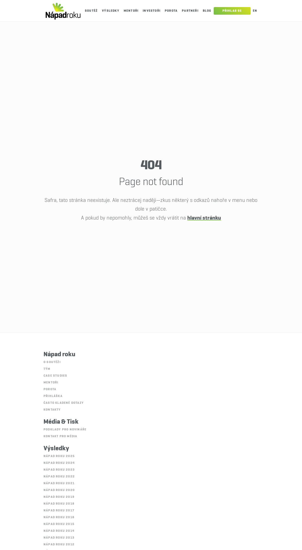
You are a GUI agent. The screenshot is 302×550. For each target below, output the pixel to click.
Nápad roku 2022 (59, 476)
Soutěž (91, 10)
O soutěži (52, 362)
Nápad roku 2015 (58, 524)
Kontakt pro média (60, 436)
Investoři (151, 10)
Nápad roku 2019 (58, 497)
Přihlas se (232, 10)
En (255, 10)
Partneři (190, 10)
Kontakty (52, 409)
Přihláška (53, 396)
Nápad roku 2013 (58, 537)
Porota (171, 10)
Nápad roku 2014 (58, 531)
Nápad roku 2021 (58, 483)
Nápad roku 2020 (59, 490)
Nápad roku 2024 (59, 463)
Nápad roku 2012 (58, 544)
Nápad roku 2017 (58, 510)
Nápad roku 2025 (59, 456)
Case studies (55, 375)
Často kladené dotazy (63, 403)
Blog (207, 10)
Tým (47, 369)
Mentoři (131, 10)
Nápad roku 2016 (58, 517)
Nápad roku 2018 (58, 503)
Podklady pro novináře (64, 429)
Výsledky (110, 10)
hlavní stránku (204, 218)
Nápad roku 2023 (59, 469)
